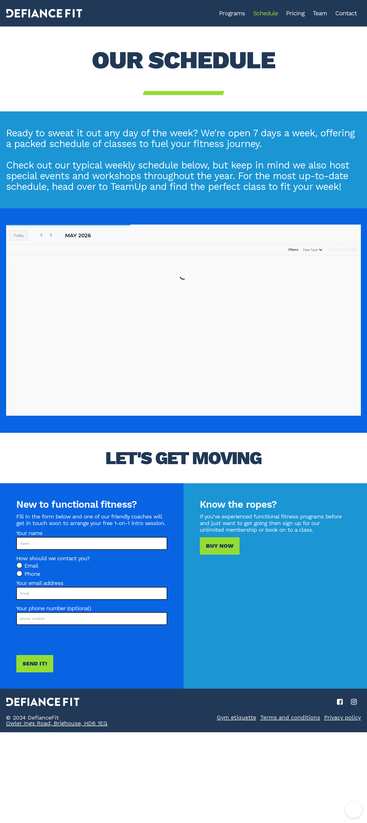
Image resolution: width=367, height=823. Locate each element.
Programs (232, 13)
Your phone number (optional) (53, 608)
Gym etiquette (236, 717)
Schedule (265, 13)
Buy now (219, 546)
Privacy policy (342, 717)
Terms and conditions (290, 717)
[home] (44, 13)
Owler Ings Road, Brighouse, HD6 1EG (57, 723)
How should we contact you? (53, 558)
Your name (29, 533)
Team (320, 13)
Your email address (39, 583)
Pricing (295, 13)
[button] (354, 810)
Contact (346, 13)
